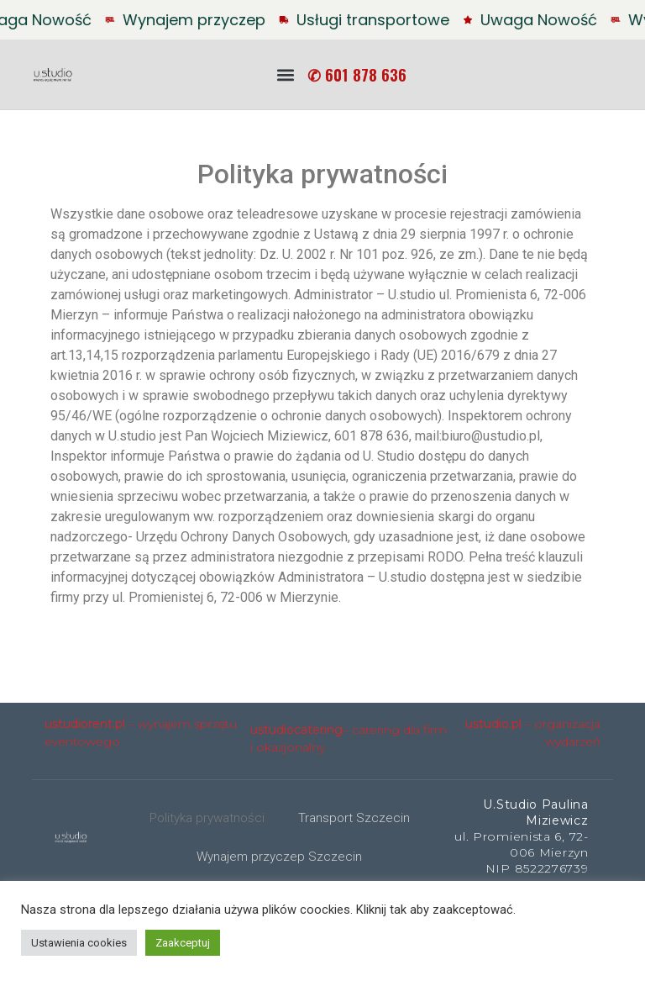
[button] (285, 74)
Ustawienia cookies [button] (79, 942)
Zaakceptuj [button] (182, 942)
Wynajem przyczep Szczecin (279, 856)
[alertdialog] (322, 20)
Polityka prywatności (207, 817)
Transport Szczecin (354, 817)
